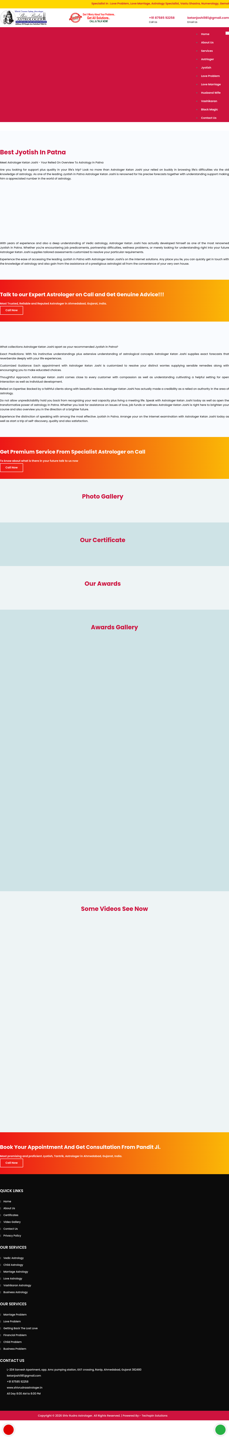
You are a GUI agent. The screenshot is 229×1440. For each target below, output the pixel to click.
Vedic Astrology (13, 1254)
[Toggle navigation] (227, 33)
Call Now (11, 306)
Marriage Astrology (15, 1268)
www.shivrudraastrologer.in (24, 1384)
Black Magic (210, 106)
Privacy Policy (12, 1232)
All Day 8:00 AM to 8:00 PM (24, 1390)
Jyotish (206, 66)
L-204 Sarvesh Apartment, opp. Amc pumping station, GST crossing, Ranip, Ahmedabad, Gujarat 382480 (74, 1366)
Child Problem (12, 1338)
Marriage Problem (15, 1311)
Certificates (10, 1211)
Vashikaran (209, 98)
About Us (208, 42)
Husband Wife (211, 90)
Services (207, 50)
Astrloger (208, 58)
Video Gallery (12, 1218)
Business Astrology (15, 1288)
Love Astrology (12, 1275)
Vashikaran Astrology (17, 1281)
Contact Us (209, 114)
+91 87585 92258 (17, 1378)
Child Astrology (13, 1261)
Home (206, 34)
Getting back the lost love (20, 1324)
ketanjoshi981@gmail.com (24, 1372)
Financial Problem (15, 1331)
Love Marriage (211, 82)
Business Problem (14, 1345)
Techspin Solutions (155, 1412)
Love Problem (211, 74)
